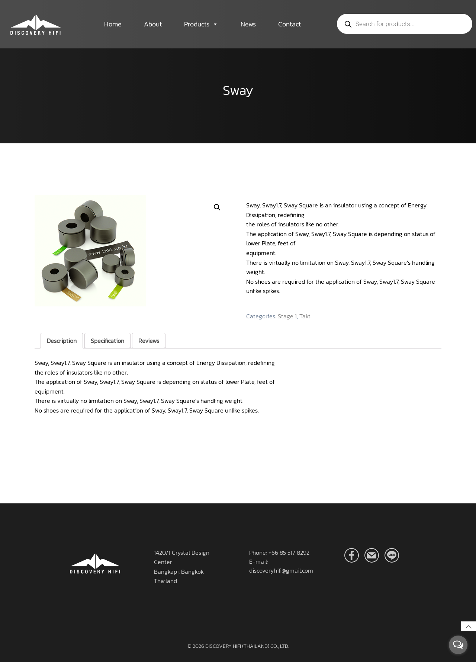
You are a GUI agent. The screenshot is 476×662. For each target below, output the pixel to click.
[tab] (62, 340)
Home (113, 24)
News (248, 24)
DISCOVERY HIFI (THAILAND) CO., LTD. (247, 646)
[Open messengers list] (458, 645)
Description (62, 340)
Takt (305, 316)
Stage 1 (287, 316)
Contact (289, 24)
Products (201, 24)
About (153, 24)
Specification (107, 340)
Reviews (148, 340)
